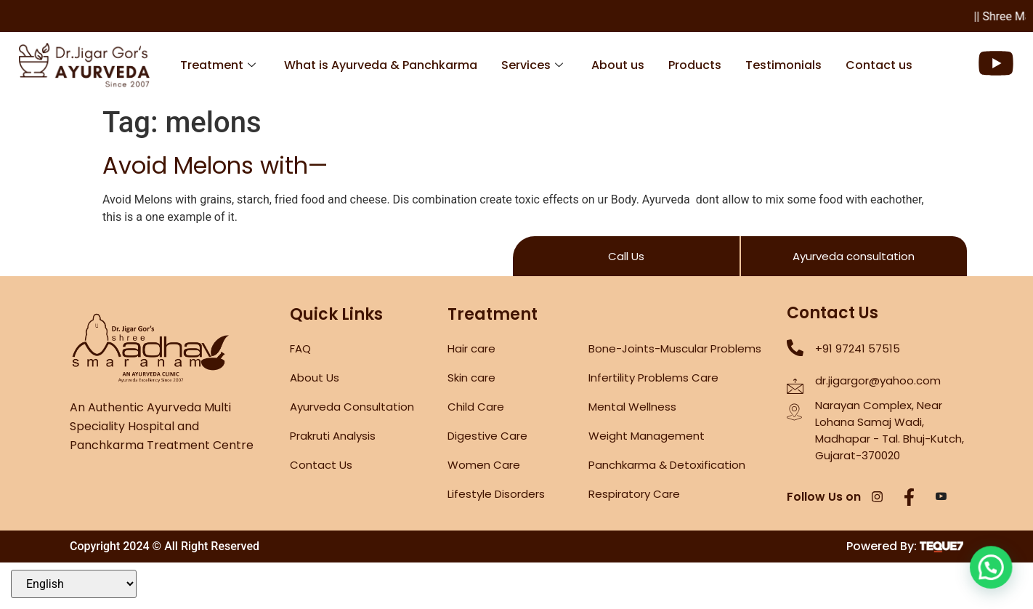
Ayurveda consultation (854, 256)
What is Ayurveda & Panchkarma (380, 65)
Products (694, 65)
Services (532, 65)
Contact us (879, 65)
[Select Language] (74, 584)
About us (617, 65)
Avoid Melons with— (215, 165)
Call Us (626, 256)
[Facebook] (909, 498)
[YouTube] (941, 498)
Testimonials (783, 65)
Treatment (218, 65)
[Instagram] (877, 498)
